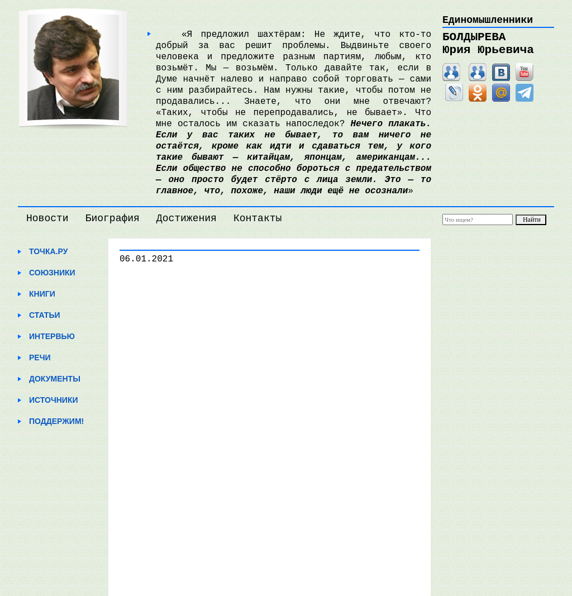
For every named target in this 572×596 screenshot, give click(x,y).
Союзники (52, 272)
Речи (40, 357)
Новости (47, 218)
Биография (112, 218)
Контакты (257, 218)
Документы (54, 378)
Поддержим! (56, 421)
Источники (53, 399)
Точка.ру (48, 251)
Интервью (52, 336)
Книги (42, 293)
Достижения (186, 218)
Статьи (44, 315)
